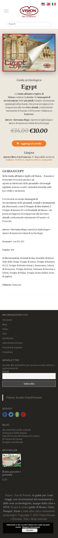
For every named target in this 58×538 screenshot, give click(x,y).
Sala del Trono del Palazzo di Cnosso (21, 436)
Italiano (10, 160)
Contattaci (7, 352)
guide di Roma (37, 507)
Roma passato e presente (11, 473)
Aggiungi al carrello (31, 143)
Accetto (29, 530)
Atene (16, 511)
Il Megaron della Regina (14, 433)
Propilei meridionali (12, 442)
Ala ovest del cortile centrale (16, 430)
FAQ (4, 333)
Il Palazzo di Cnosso (12, 439)
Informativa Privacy (12, 343)
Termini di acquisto (12, 347)
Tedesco (19, 160)
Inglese (29, 160)
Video (5, 329)
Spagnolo (47, 160)
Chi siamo (7, 320)
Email (5, 371)
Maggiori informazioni (31, 527)
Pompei (7, 511)
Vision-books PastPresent (24, 397)
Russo (37, 160)
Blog (4, 324)
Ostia (51, 507)
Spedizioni (7, 338)
